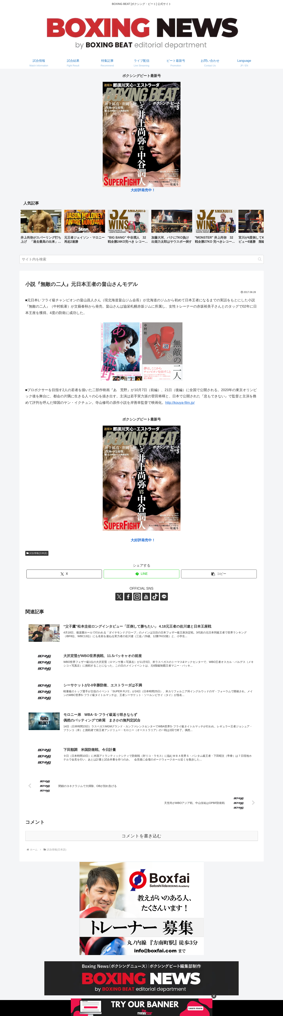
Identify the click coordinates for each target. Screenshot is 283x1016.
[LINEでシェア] (141, 574)
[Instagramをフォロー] (137, 597)
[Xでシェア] (64, 574)
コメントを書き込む (141, 835)
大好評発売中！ (143, 190)
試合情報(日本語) (36, 553)
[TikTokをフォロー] (155, 597)
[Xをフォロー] (119, 597)
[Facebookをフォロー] (128, 597)
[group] (41, 228)
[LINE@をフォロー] (164, 597)
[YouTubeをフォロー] (146, 597)
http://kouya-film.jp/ (180, 403)
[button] (257, 228)
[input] (141, 259)
